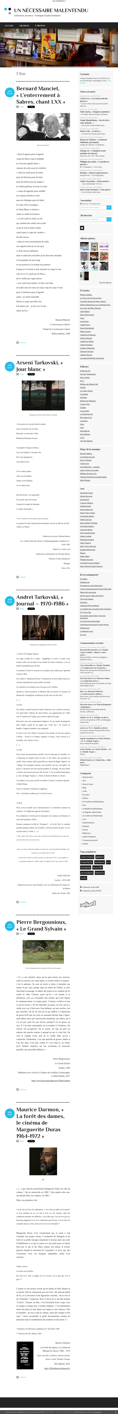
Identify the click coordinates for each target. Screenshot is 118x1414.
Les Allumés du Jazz (87, 457)
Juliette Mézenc (86, 338)
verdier (83, 878)
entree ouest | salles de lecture (91, 596)
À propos (40, 26)
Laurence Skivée (86, 530)
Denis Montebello (87, 328)
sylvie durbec (85, 749)
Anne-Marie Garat (87, 315)
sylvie (82, 728)
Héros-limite (85, 377)
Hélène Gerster (86, 520)
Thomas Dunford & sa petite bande (93, 477)
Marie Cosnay (85, 331)
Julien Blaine (85, 311)
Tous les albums (105, 282)
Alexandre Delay (86, 493)
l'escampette (85, 867)
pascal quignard (87, 873)
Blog (84, 788)
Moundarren (85, 431)
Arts (84, 780)
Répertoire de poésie (88, 592)
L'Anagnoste (84, 628)
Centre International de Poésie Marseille (95, 589)
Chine (85, 791)
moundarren (99, 862)
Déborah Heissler (87, 351)
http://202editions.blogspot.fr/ (57, 1368)
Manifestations (88, 823)
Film (84, 805)
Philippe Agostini (86, 560)
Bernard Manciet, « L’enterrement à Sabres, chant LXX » (40, 95)
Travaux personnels (90, 840)
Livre (84, 819)
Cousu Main (84, 411)
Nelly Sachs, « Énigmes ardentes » (95, 112)
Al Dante (83, 397)
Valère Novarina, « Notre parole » (95, 181)
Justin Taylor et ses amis (89, 470)
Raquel (82, 553)
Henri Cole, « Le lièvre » (90, 131)
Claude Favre (85, 325)
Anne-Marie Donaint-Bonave (91, 566)
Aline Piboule (85, 480)
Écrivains (86, 795)
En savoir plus (97, 1412)
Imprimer (21, 342)
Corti (82, 438)
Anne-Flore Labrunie (88, 546)
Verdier (83, 387)
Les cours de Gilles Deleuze (90, 308)
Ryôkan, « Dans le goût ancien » (94, 173)
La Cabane (84, 394)
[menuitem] (10, 25)
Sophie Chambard (89, 837)
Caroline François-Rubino (90, 563)
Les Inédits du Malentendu (93, 816)
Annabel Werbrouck (87, 550)
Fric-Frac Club (85, 612)
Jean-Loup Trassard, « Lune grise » (95, 189)
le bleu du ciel (85, 371)
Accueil (9, 26)
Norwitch (83, 602)
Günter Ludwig (85, 536)
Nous (82, 424)
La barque (84, 421)
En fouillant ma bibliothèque (93, 802)
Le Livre (83, 635)
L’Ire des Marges (86, 441)
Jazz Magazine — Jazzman (90, 467)
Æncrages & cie (86, 417)
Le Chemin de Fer (86, 414)
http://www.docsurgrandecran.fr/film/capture (51, 1080)
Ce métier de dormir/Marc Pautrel (93, 301)
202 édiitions (85, 434)
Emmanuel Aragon (87, 540)
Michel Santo (85, 760)
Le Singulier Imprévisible (92, 812)
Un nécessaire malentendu (51, 10)
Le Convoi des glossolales (90, 621)
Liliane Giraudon (86, 345)
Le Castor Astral (86, 391)
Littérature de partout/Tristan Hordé (94, 625)
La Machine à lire (86, 631)
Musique (86, 826)
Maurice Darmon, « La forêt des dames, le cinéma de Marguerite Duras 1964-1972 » (40, 1122)
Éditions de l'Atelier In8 (89, 384)
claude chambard (87, 738)
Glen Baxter (84, 500)
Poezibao (83, 579)
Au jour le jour (88, 784)
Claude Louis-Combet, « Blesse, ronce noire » (94, 652)
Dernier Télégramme (88, 374)
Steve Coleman (85, 460)
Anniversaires (88, 777)
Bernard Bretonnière (89, 650)
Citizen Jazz (84, 463)
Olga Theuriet (85, 543)
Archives (24, 26)
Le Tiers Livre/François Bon (90, 298)
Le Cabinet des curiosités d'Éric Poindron (95, 609)
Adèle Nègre (85, 556)
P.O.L (82, 381)
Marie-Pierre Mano (87, 513)
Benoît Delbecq (86, 454)
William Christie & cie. (88, 474)
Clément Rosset (86, 355)
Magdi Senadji (85, 506)
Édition (85, 798)
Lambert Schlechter (87, 348)
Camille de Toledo (87, 341)
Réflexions (87, 833)
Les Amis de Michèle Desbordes (92, 358)
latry (82, 691)
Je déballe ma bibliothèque (92, 809)
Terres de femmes (86, 599)
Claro (82, 318)
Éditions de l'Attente (88, 401)
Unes (82, 428)
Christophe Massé (87, 516)
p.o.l (108, 862)
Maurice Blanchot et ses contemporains (95, 305)
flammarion (99, 873)
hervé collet (97, 867)
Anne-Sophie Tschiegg (88, 523)
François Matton (86, 503)
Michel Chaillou (86, 295)
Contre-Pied (85, 404)
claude (83, 717)
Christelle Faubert (87, 526)
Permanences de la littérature (91, 586)
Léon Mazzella (86, 665)
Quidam (83, 408)
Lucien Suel (84, 321)
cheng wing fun (86, 862)
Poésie (85, 830)
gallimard (99, 857)
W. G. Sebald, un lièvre (99, 717)
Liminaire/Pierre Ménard (89, 606)
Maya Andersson (86, 509)
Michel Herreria (86, 496)
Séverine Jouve (86, 678)
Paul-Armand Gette (87, 533)
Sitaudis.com (85, 582)
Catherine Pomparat (88, 335)
